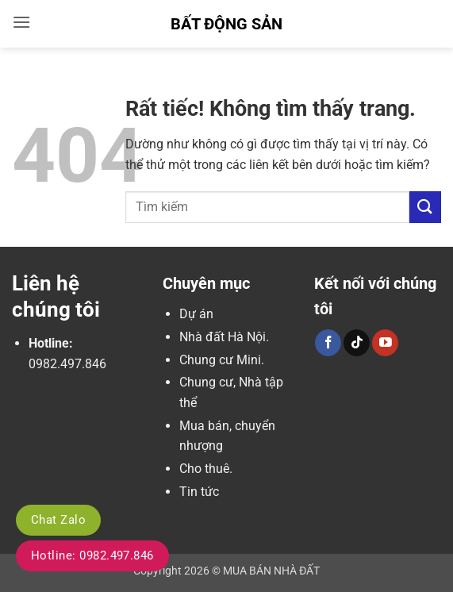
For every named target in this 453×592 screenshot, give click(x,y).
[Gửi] (425, 206)
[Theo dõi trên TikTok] (357, 342)
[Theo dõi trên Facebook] (328, 342)
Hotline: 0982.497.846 (92, 555)
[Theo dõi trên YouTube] (385, 342)
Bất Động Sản (226, 24)
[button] (21, 21)
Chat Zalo (58, 520)
